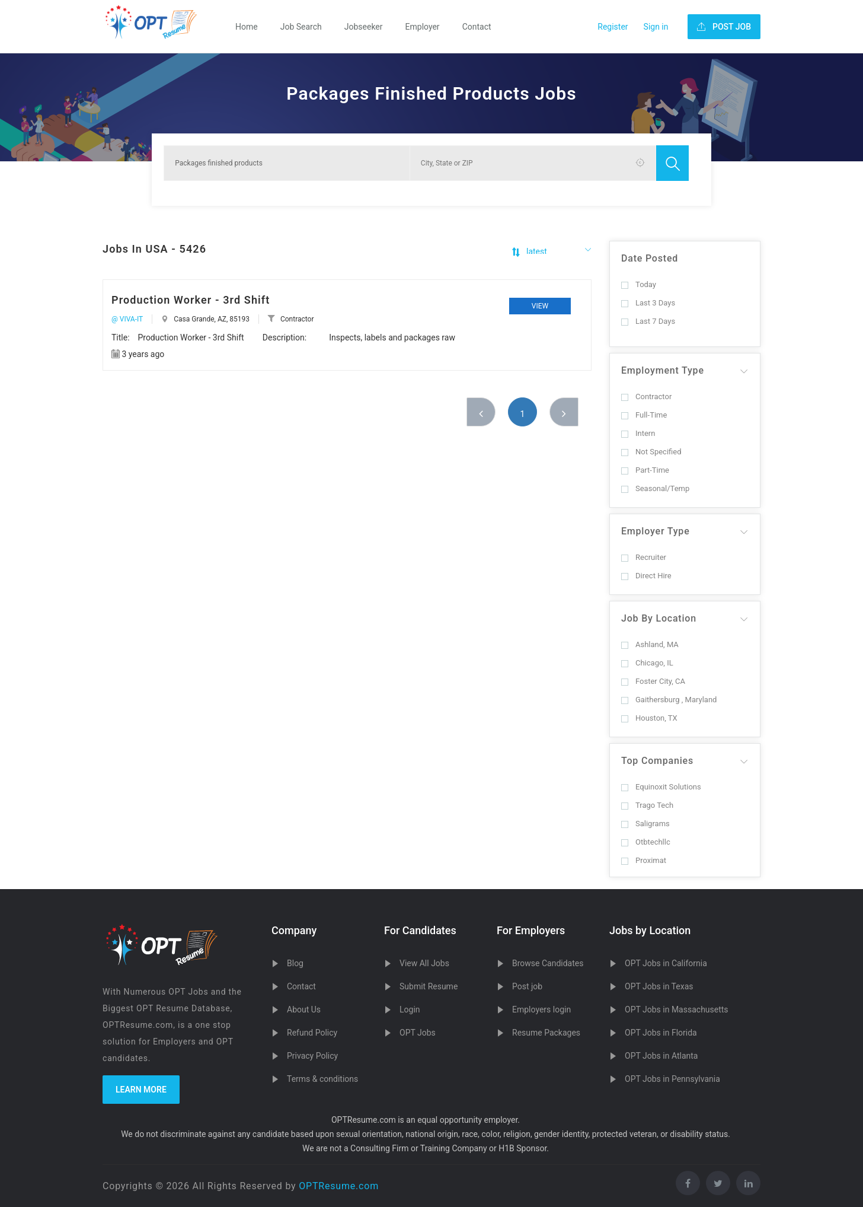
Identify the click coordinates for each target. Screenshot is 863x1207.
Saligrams (645, 823)
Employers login (541, 1009)
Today (638, 284)
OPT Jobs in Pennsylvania (672, 1079)
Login (409, 1009)
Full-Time (644, 414)
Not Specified (651, 451)
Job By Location (658, 618)
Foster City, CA (653, 681)
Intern (638, 433)
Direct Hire (646, 575)
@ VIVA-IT (127, 319)
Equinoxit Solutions (661, 786)
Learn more (141, 1089)
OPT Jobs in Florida (661, 1032)
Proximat (643, 860)
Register (612, 26)
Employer (422, 26)
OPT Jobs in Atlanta (661, 1055)
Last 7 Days (648, 321)
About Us (304, 1009)
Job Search (301, 26)
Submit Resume (428, 986)
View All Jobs (424, 963)
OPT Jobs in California (666, 963)
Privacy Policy (312, 1055)
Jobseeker (363, 26)
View (540, 306)
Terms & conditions (322, 1079)
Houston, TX (649, 718)
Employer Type (655, 531)
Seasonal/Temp (655, 488)
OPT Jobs (417, 1032)
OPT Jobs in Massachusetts (676, 1009)
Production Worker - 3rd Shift (190, 300)
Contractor (646, 396)
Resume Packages (546, 1032)
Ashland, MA (650, 644)
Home (246, 26)
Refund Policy (312, 1032)
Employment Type (662, 370)
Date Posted (649, 258)
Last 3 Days (648, 302)
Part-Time (645, 470)
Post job (527, 986)
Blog (295, 963)
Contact (476, 26)
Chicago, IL (647, 662)
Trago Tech (647, 805)
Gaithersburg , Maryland (669, 699)
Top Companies (657, 760)
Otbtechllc (645, 841)
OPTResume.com (339, 1186)
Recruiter (643, 557)
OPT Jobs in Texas (659, 986)
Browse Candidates (547, 963)
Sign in (656, 26)
